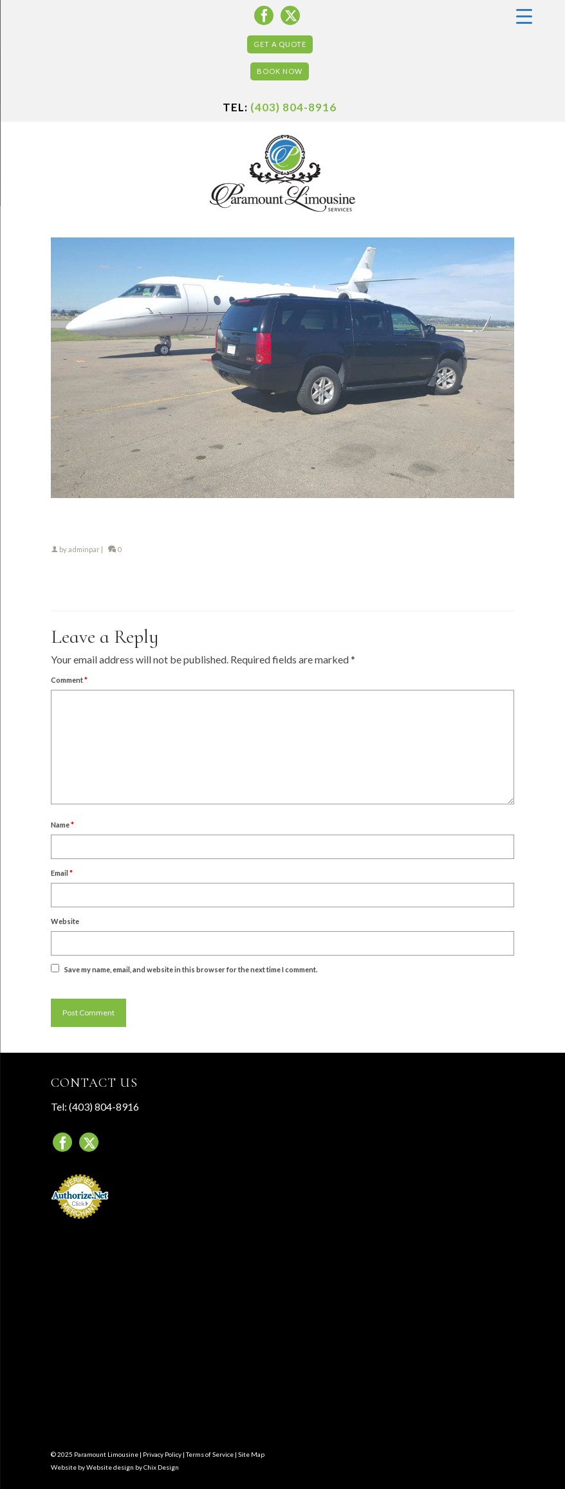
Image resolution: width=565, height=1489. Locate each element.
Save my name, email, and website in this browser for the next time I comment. (190, 969)
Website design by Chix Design (132, 1467)
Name (62, 824)
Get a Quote (280, 44)
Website (65, 921)
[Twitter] (290, 15)
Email (62, 873)
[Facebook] (263, 15)
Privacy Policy (162, 1454)
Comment (69, 680)
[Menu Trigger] (524, 15)
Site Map (251, 1454)
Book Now (279, 71)
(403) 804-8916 (293, 107)
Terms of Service (210, 1454)
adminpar (84, 549)
